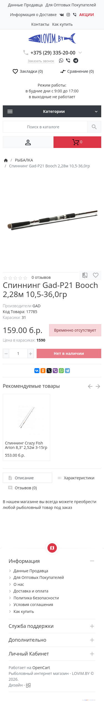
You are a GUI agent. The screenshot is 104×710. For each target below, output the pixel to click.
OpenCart (41, 667)
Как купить (62, 24)
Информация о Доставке (33, 14)
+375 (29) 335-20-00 (53, 52)
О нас (19, 584)
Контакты (40, 24)
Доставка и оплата (31, 591)
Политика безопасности (36, 597)
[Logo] (52, 38)
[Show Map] (52, 548)
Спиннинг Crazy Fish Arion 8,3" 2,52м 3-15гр (26, 445)
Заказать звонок (41, 61)
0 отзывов (41, 277)
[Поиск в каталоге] (45, 127)
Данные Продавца (25, 4)
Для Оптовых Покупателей (70, 4)
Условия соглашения (33, 604)
